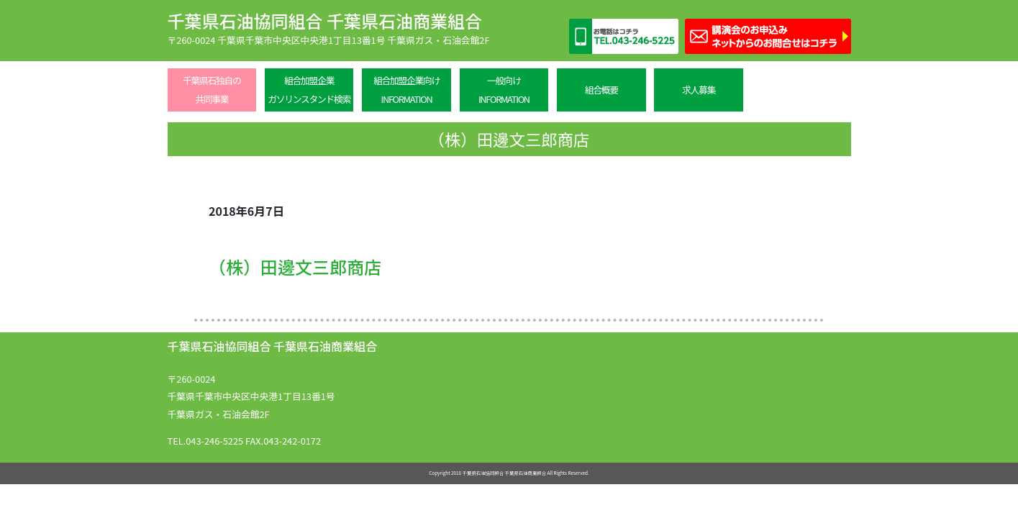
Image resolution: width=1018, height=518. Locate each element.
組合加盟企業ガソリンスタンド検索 (309, 89)
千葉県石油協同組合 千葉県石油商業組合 (325, 20)
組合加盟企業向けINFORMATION (406, 89)
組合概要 (601, 89)
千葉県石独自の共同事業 (212, 89)
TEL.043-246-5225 (206, 440)
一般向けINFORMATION (504, 89)
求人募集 (698, 89)
